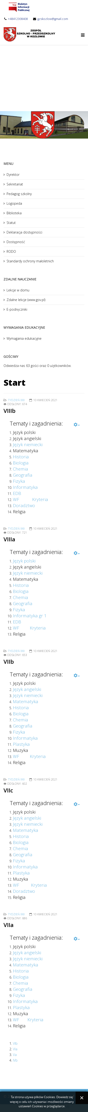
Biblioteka (14, 213)
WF (16, 499)
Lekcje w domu (18, 290)
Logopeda (14, 203)
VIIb (9, 661)
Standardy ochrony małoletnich (30, 261)
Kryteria (40, 499)
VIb (15, 1043)
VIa (15, 1049)
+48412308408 (18, 19)
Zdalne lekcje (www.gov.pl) (26, 300)
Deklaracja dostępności (24, 232)
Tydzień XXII (16, 400)
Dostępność (16, 242)
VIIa (9, 925)
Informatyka (25, 738)
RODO (11, 251)
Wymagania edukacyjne (24, 338)
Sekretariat (15, 184)
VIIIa (9, 539)
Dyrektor (13, 174)
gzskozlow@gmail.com (53, 19)
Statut (11, 222)
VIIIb (9, 411)
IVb (15, 1060)
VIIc (8, 790)
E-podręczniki (17, 309)
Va (15, 1054)
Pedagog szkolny (19, 194)
